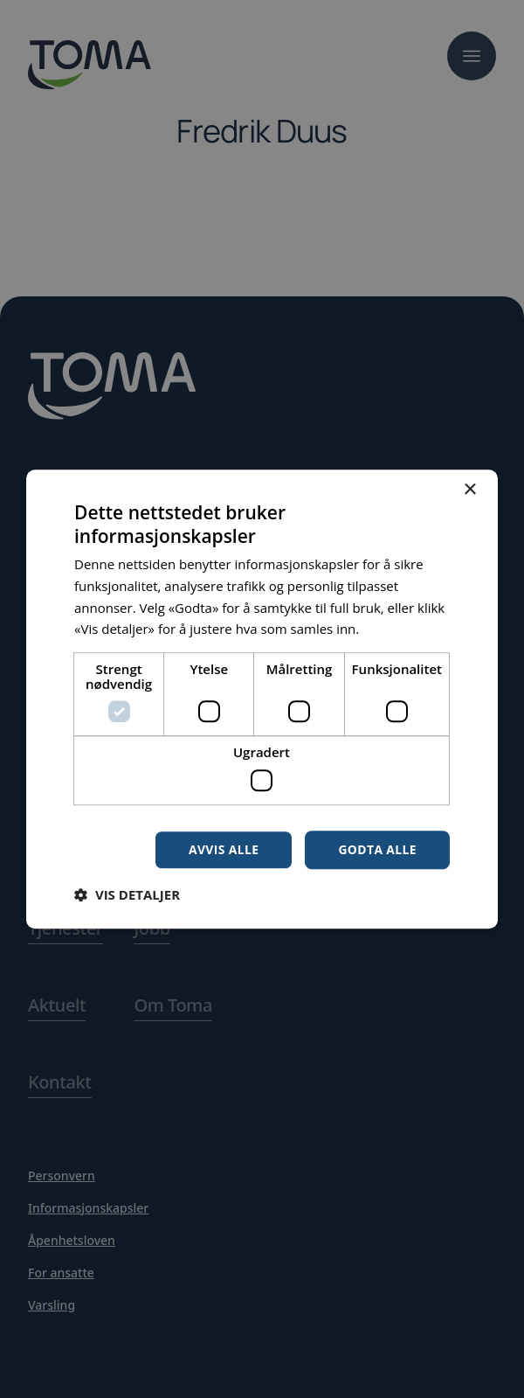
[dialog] (262, 699)
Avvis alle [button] (222, 849)
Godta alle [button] (377, 849)
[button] (127, 894)
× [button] (469, 490)
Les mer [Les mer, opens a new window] (386, 628)
